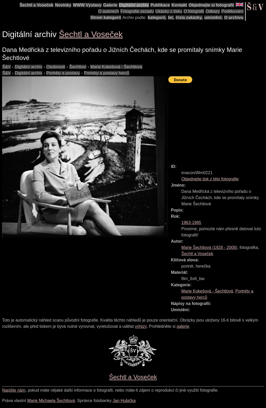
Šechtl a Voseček (37, 5)
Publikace (160, 5)
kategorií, (157, 17)
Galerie (110, 5)
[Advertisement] (217, 121)
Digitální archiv (134, 5)
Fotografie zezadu (137, 11)
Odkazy (213, 11)
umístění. (213, 17)
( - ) (209, 247)
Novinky (63, 5)
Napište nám (13, 390)
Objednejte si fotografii (211, 5)
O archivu (233, 17)
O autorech (108, 11)
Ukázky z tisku (168, 11)
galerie (183, 326)
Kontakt (179, 5)
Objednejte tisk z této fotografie (210, 179)
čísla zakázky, (189, 17)
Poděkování (232, 11)
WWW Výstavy (87, 5)
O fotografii (194, 11)
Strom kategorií (105, 17)
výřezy (141, 326)
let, (171, 17)
